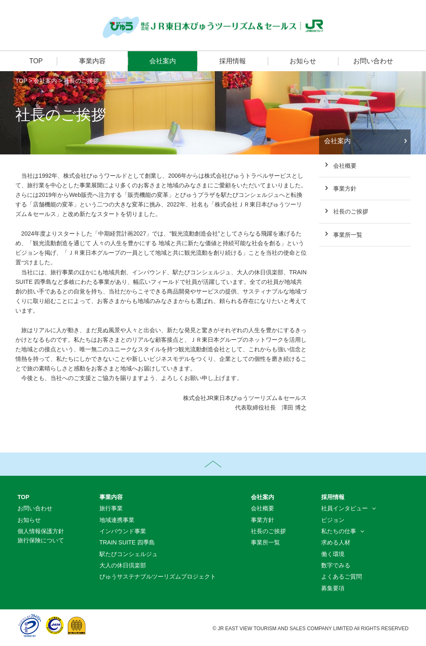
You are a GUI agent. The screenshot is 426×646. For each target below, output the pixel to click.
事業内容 (92, 61)
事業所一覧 (347, 234)
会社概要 (345, 165)
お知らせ (303, 61)
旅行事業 (111, 508)
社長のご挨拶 (81, 80)
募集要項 (332, 588)
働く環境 (332, 554)
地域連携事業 (116, 520)
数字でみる (335, 565)
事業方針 (345, 188)
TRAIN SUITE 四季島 (127, 542)
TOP (36, 61)
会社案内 (162, 61)
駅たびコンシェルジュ (128, 554)
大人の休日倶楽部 (122, 565)
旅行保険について (40, 540)
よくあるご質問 (341, 576)
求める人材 (335, 542)
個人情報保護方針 (40, 531)
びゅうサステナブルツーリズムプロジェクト (157, 576)
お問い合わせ (373, 61)
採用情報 (232, 61)
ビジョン (332, 520)
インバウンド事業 (122, 531)
